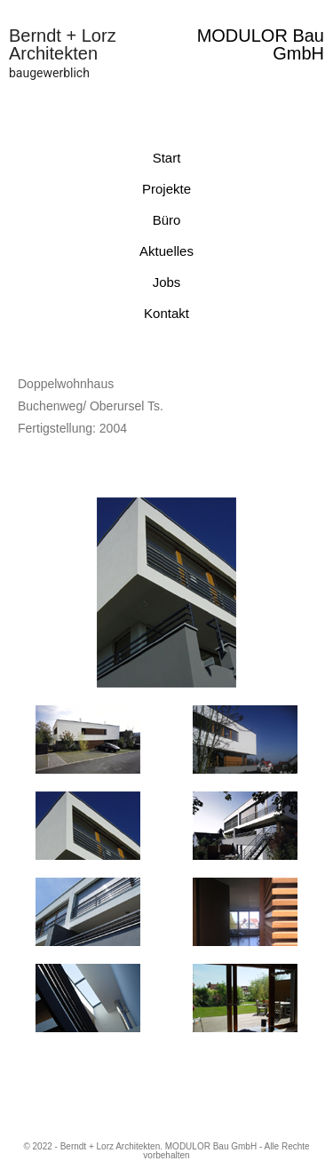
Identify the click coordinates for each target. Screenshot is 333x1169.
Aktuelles (166, 250)
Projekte (166, 188)
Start (167, 157)
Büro (167, 219)
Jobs (167, 282)
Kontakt (166, 313)
